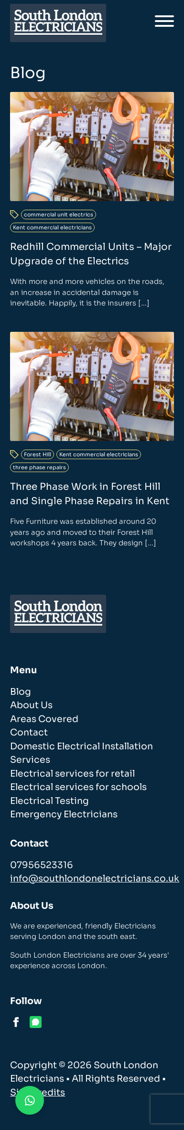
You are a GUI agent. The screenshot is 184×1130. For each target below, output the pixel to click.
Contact (29, 732)
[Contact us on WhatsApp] (29, 1100)
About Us (31, 705)
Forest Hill (37, 454)
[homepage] (58, 23)
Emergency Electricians (64, 814)
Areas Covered (44, 719)
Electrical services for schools (78, 787)
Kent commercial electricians (52, 227)
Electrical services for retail (72, 774)
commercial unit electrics (58, 214)
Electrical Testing (49, 801)
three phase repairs (39, 467)
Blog (20, 692)
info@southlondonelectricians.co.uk (94, 878)
